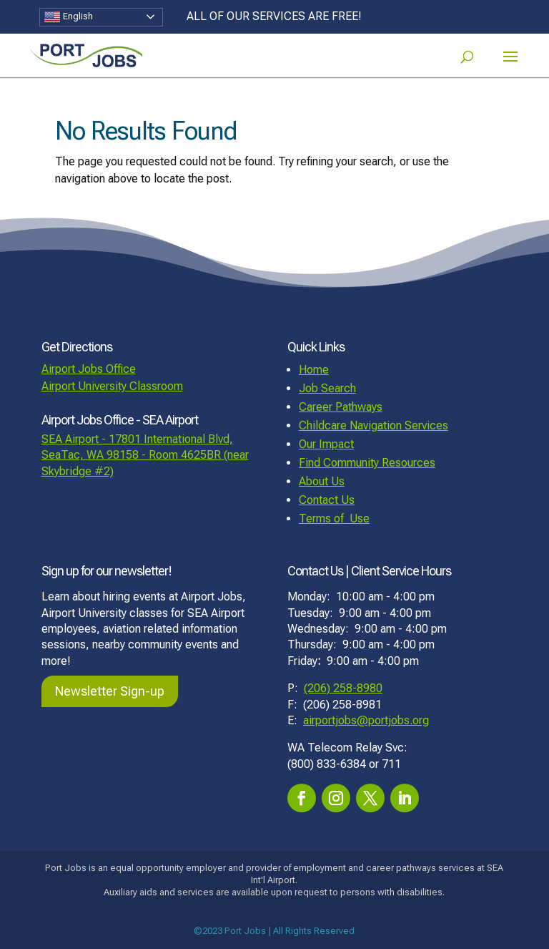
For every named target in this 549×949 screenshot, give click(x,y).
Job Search (327, 388)
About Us (322, 481)
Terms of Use (334, 518)
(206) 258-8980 (343, 688)
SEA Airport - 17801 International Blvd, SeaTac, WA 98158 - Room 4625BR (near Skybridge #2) (145, 455)
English (68, 17)
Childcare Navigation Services (373, 425)
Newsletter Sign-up (109, 691)
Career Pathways (340, 407)
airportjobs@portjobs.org (366, 720)
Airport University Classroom (112, 386)
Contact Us (327, 500)
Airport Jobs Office (88, 369)
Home (314, 369)
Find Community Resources (367, 462)
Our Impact (326, 444)
